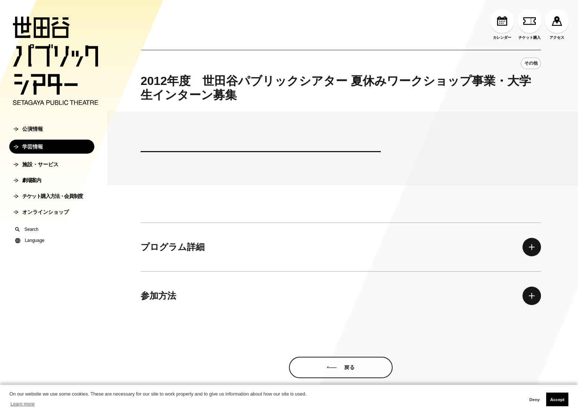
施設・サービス (36, 164)
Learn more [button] (22, 404)
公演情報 (28, 129)
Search (26, 229)
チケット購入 (529, 24)
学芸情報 (28, 147)
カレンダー (502, 24)
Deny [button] (534, 399)
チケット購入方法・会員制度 (48, 196)
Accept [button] (557, 399)
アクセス (557, 24)
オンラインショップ (41, 212)
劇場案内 (27, 180)
